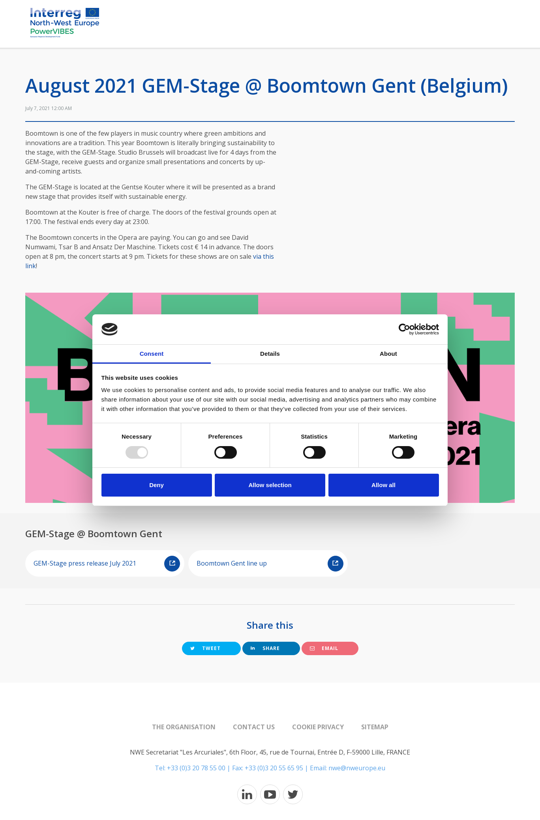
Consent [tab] (152, 353)
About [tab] (388, 353)
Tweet (205, 648)
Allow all (383, 485)
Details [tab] (270, 353)
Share (265, 648)
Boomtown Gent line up (270, 564)
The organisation (184, 727)
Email (324, 648)
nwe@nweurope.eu (356, 768)
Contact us (254, 727)
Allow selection (269, 485)
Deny (156, 485)
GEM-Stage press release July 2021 (107, 564)
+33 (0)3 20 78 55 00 (196, 768)
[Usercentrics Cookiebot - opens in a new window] (404, 329)
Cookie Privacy (318, 727)
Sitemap (374, 727)
